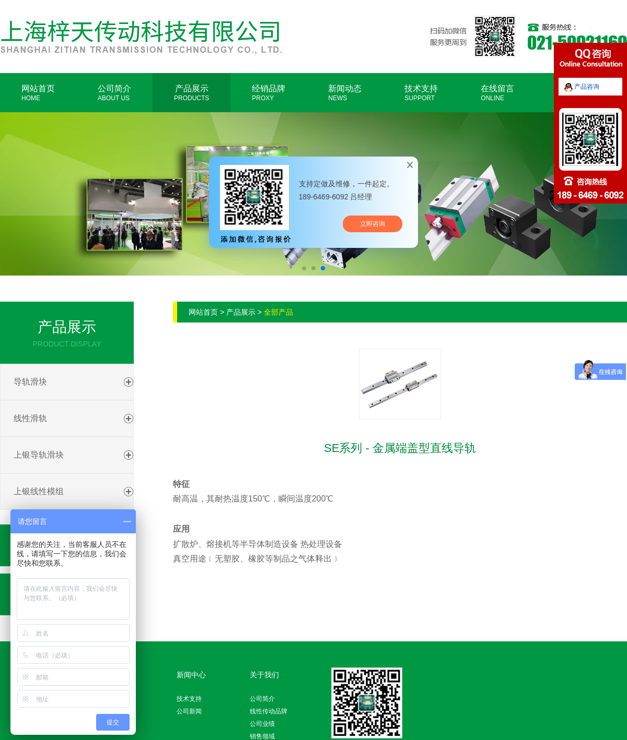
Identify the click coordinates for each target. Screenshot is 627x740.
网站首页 (38, 93)
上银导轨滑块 (39, 454)
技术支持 (421, 93)
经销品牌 (268, 93)
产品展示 (191, 93)
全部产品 (278, 312)
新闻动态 (345, 93)
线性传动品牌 (268, 711)
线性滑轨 (30, 418)
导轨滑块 (30, 381)
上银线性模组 (39, 491)
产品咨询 (581, 86)
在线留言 (497, 93)
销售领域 (262, 736)
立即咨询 (372, 224)
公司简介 (114, 93)
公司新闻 (189, 711)
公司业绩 (262, 723)
